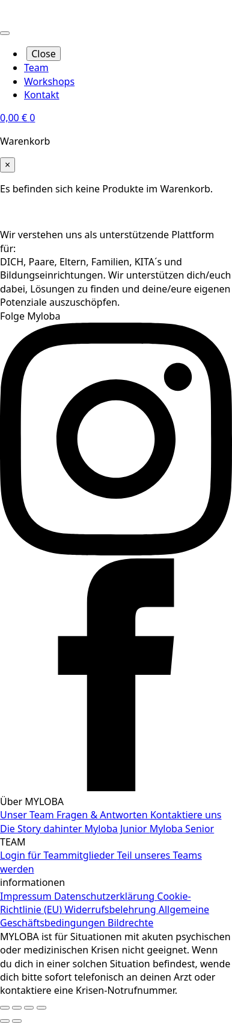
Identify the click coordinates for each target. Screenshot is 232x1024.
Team (36, 67)
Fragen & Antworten (103, 814)
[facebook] (116, 787)
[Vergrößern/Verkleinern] (5, 1008)
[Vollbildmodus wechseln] (17, 1008)
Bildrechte (130, 922)
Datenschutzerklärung (105, 896)
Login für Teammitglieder (58, 855)
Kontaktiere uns (186, 814)
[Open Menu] (5, 33)
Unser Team (28, 814)
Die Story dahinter (42, 828)
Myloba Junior (116, 828)
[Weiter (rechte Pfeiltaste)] (17, 1021)
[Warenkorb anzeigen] (17, 117)
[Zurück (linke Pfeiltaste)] (5, 1021)
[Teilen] (29, 1008)
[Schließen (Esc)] (41, 1008)
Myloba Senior (182, 828)
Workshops (49, 81)
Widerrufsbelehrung (111, 909)
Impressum (27, 896)
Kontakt (42, 94)
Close (43, 53)
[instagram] (116, 551)
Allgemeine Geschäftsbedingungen (104, 916)
